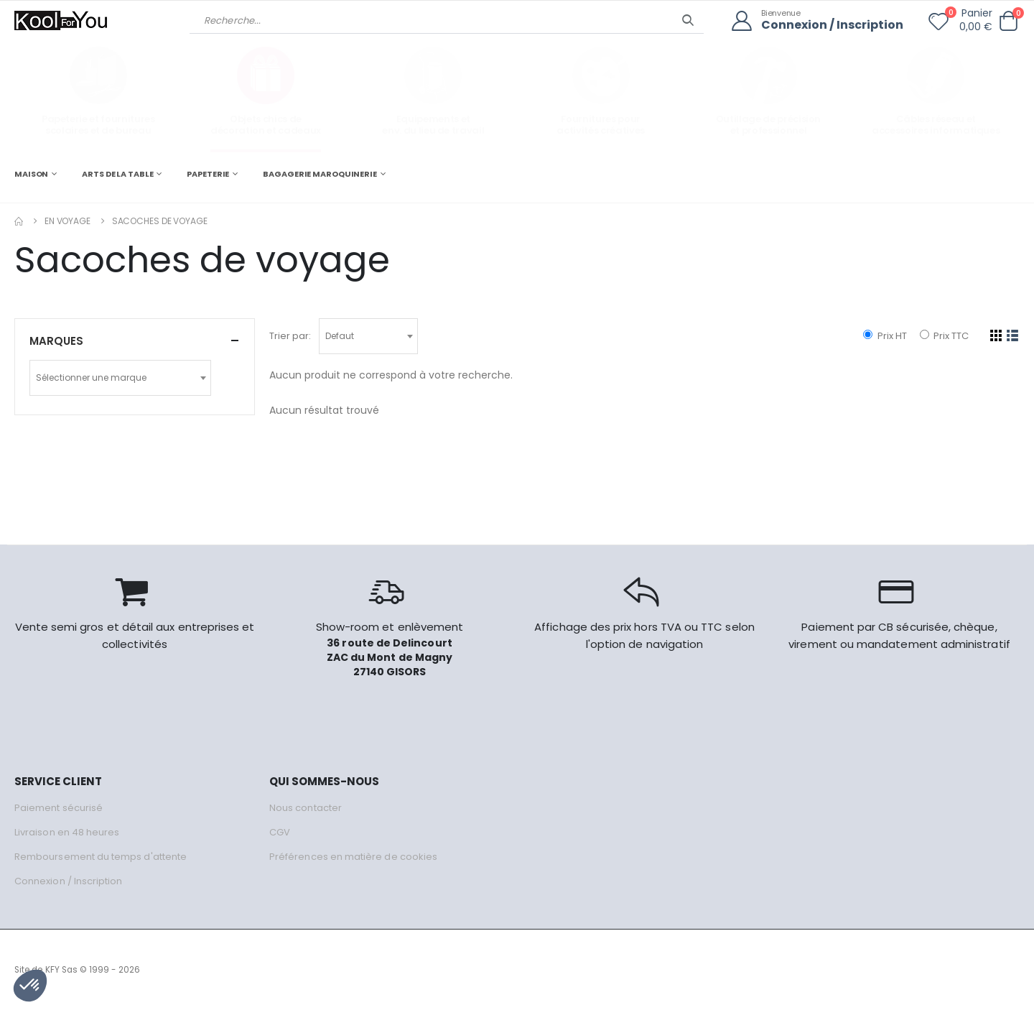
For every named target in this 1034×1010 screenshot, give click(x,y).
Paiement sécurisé (58, 808)
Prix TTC (944, 336)
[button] (1008, 21)
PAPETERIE (208, 174)
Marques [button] (56, 340)
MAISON (31, 174)
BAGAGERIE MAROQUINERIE (320, 174)
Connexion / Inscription (832, 25)
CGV (279, 832)
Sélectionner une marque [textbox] (91, 377)
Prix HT (884, 336)
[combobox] (368, 336)
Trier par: (290, 336)
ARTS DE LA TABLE (117, 174)
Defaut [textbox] (339, 336)
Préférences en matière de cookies (353, 856)
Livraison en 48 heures (66, 832)
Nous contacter (305, 808)
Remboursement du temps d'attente (100, 856)
